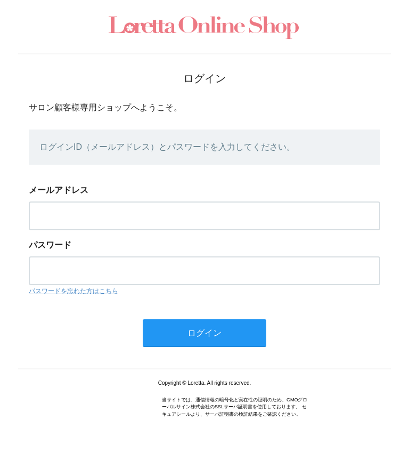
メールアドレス (58, 190)
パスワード (50, 244)
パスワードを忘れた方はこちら (73, 291)
